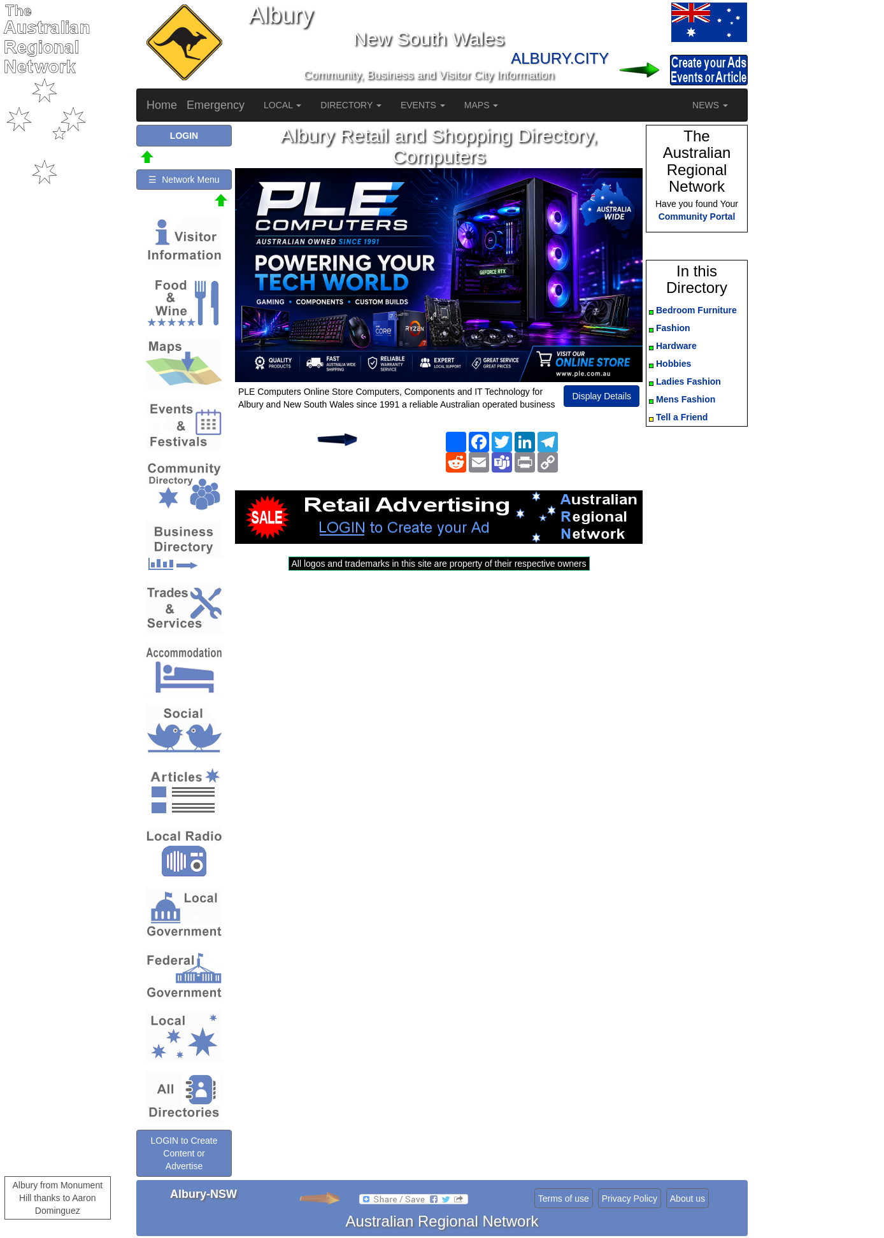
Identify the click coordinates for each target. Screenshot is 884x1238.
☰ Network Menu (183, 179)
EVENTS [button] (423, 105)
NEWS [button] (710, 105)
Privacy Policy (629, 1198)
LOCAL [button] (282, 105)
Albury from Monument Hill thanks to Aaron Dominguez (57, 1198)
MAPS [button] (481, 105)
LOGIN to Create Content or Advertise (183, 1153)
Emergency (216, 105)
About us (687, 1198)
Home (161, 105)
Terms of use (563, 1198)
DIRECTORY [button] (350, 105)
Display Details (601, 396)
